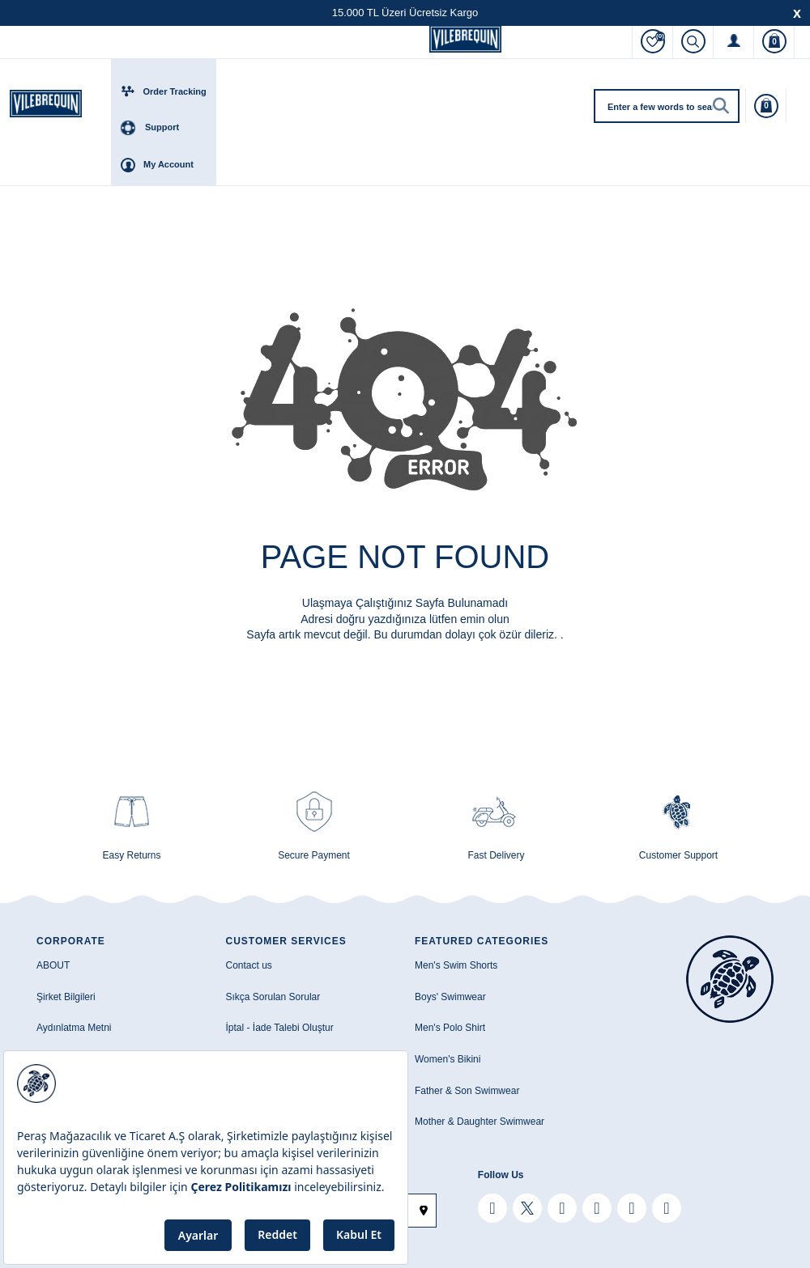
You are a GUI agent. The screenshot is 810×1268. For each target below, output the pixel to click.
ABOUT (53, 965)
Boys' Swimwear (450, 997)
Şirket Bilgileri (66, 997)
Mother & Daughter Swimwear (479, 1121)
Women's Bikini (447, 1059)
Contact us (249, 965)
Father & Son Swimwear (467, 1090)
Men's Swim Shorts (456, 965)
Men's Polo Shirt (450, 1027)
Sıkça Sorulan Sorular (273, 997)
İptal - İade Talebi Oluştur (280, 1027)
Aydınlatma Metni (74, 1027)
